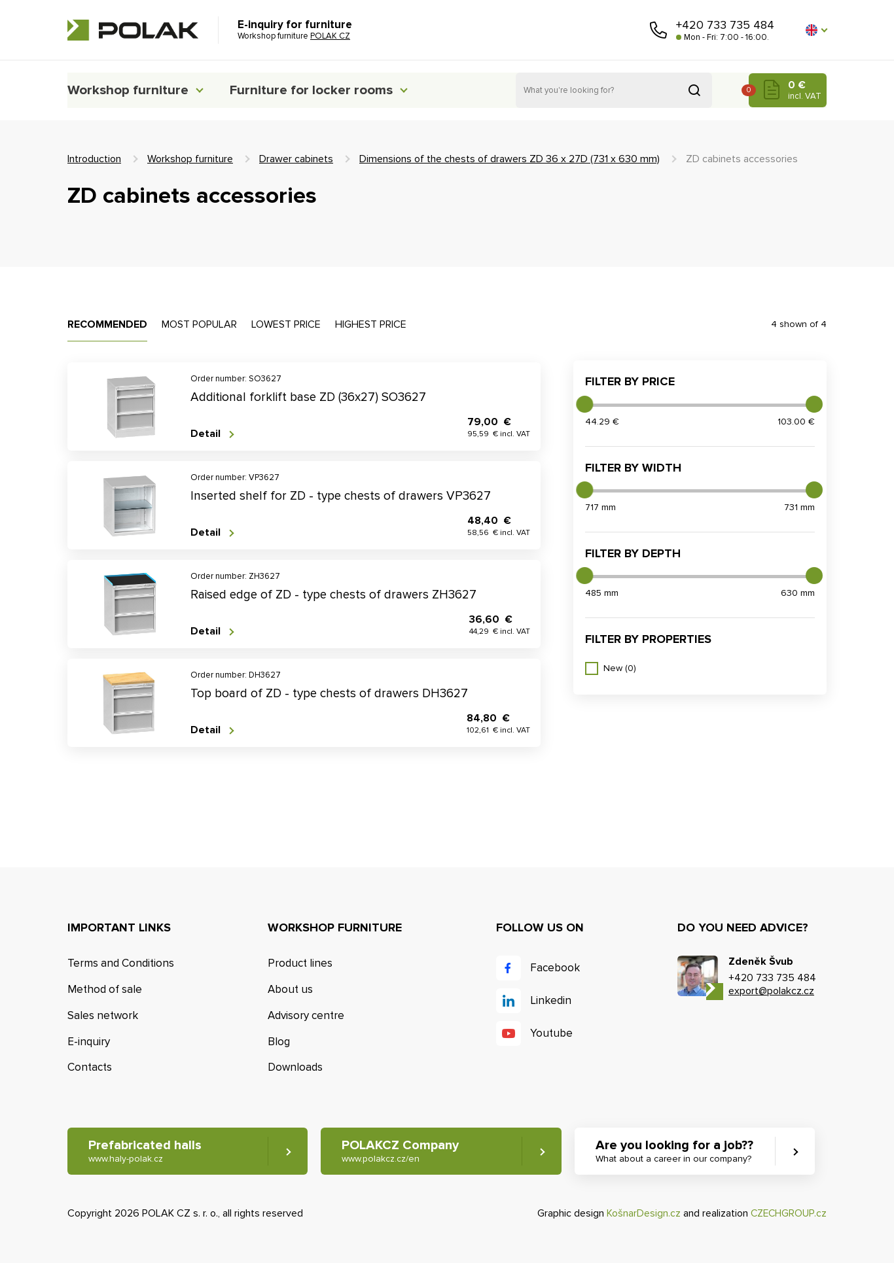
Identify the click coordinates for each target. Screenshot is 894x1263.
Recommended (107, 324)
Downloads (295, 1068)
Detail (205, 434)
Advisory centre (306, 1015)
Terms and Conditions (120, 963)
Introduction (94, 158)
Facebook (555, 968)
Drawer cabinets (296, 158)
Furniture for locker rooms (327, 90)
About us (290, 989)
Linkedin (550, 1000)
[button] (816, 30)
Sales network (102, 1015)
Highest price (370, 324)
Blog (279, 1041)
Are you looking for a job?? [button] (680, 1151)
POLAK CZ (132, 30)
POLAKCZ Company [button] (403, 1151)
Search (694, 90)
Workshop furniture (130, 90)
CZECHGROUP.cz (787, 1213)
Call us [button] (658, 30)
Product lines (300, 963)
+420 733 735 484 (725, 25)
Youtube (551, 1033)
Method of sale (104, 989)
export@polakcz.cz (771, 990)
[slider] (584, 404)
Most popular (199, 324)
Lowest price (286, 324)
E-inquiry (88, 1041)
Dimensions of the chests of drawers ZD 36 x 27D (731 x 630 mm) (509, 158)
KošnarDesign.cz (641, 1213)
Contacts (89, 1068)
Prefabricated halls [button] (145, 1151)
